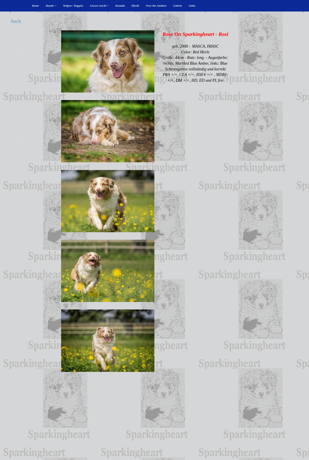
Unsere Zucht (99, 5)
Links (192, 5)
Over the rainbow (156, 5)
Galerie (177, 5)
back (16, 21)
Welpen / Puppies (73, 5)
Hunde (51, 5)
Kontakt (120, 5)
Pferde (135, 5)
